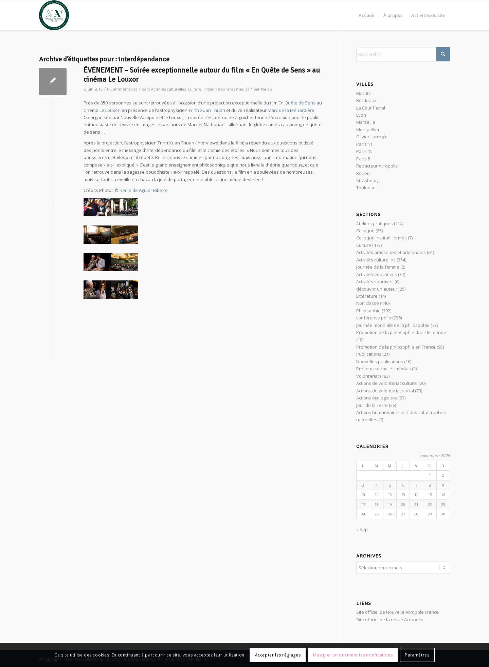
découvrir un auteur (376, 289)
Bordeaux (366, 100)
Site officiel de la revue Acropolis (389, 618)
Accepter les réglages (278, 655)
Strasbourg (367, 180)
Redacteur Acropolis (377, 166)
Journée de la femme (377, 267)
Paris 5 (266, 89)
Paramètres (417, 655)
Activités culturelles (168, 89)
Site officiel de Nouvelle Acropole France (397, 611)
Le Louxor (109, 110)
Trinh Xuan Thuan (206, 110)
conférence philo (373, 318)
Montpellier (368, 129)
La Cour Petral (370, 108)
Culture (194, 89)
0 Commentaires (122, 89)
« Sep (362, 529)
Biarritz (363, 93)
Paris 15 (364, 151)
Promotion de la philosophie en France (396, 347)
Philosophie (368, 311)
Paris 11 (364, 144)
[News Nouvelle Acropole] (54, 15)
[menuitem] (366, 15)
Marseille (365, 122)
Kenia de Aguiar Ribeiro (144, 190)
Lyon (361, 115)
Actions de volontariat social (385, 391)
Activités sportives (375, 281)
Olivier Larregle (371, 137)
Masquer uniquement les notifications (353, 655)
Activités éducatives (376, 274)
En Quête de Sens (296, 103)
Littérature (367, 296)
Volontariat (367, 376)
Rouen (363, 173)
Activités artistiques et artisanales (391, 252)
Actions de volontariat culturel (386, 383)
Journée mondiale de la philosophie (393, 325)
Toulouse (366, 187)
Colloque (365, 231)
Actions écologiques (376, 398)
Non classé (367, 303)
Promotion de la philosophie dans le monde (401, 332)
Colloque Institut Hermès (381, 238)
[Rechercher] (403, 54)
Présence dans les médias (226, 89)
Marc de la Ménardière (291, 110)
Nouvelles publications (379, 361)
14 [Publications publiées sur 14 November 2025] (416, 494)
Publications (368, 354)
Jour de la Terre (372, 405)
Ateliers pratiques (374, 223)
